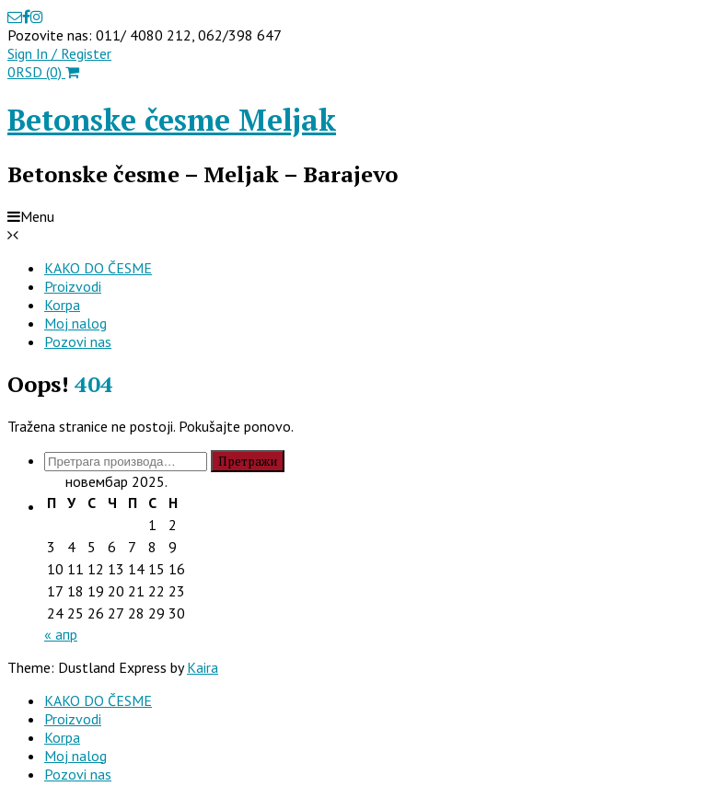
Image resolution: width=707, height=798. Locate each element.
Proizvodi (72, 286)
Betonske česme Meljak (171, 119)
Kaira (202, 667)
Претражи (247, 461)
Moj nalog (75, 323)
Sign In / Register (59, 53)
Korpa (62, 304)
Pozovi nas (77, 341)
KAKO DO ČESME (98, 268)
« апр (60, 634)
